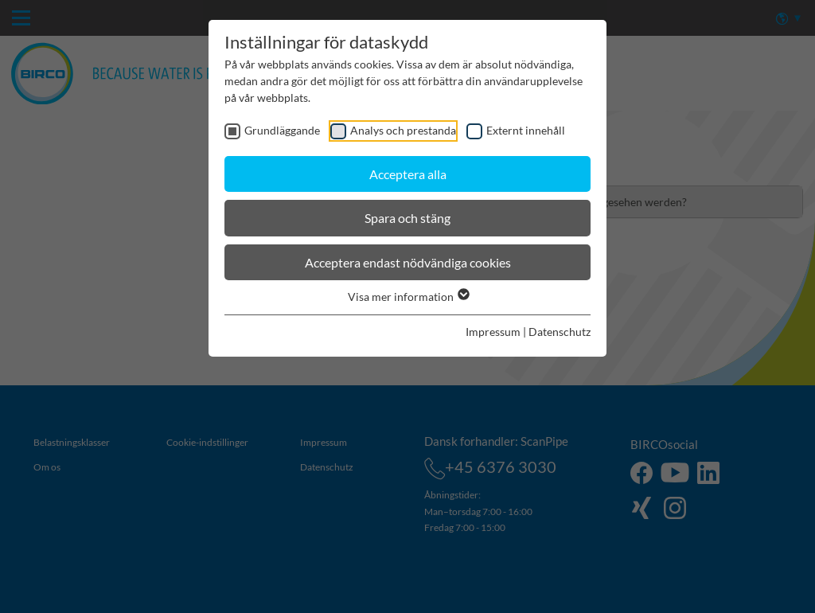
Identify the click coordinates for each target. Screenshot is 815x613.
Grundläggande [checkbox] (282, 130)
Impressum (493, 331)
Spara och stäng (407, 217)
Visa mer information (408, 296)
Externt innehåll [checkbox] (525, 130)
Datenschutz (559, 331)
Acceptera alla (407, 174)
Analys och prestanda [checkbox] (403, 130)
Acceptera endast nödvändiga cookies (408, 262)
